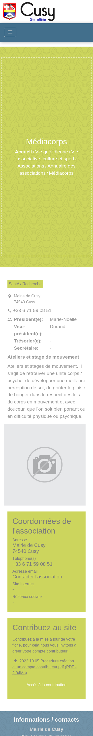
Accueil (23, 151)
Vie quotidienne (51, 151)
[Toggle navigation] (10, 32)
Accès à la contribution (46, 685)
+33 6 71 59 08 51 (32, 310)
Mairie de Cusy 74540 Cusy (27, 299)
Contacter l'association (37, 576)
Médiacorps (61, 173)
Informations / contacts (46, 719)
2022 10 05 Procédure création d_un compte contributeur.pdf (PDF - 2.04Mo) (44, 667)
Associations (30, 166)
